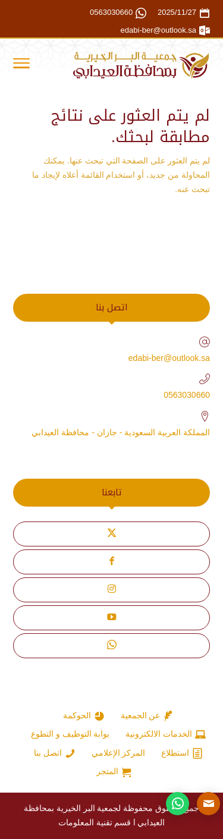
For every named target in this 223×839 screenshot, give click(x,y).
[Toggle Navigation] (21, 65)
